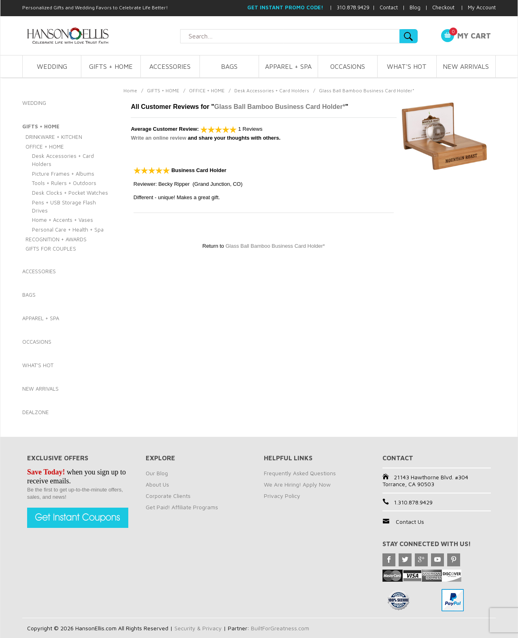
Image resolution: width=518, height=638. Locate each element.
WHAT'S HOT (407, 66)
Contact (389, 7)
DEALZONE (35, 412)
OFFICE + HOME (207, 90)
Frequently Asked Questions (300, 473)
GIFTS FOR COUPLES (50, 248)
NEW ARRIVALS (466, 66)
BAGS (229, 66)
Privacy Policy (282, 495)
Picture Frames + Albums (63, 173)
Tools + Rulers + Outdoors (64, 183)
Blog (415, 7)
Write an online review (158, 138)
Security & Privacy (198, 628)
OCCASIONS (347, 66)
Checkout (443, 7)
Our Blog (157, 473)
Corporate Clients (168, 495)
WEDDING (52, 66)
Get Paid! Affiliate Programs (182, 507)
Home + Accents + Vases (62, 220)
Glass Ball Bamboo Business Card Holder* (279, 106)
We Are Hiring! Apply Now (297, 484)
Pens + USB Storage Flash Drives (64, 206)
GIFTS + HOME (111, 66)
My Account (482, 7)
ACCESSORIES (170, 66)
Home (130, 90)
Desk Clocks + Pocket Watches (70, 192)
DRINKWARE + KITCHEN (53, 137)
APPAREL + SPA (288, 66)
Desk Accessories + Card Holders (271, 90)
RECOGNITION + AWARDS (56, 239)
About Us (157, 484)
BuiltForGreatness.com (280, 628)
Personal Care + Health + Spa (68, 229)
